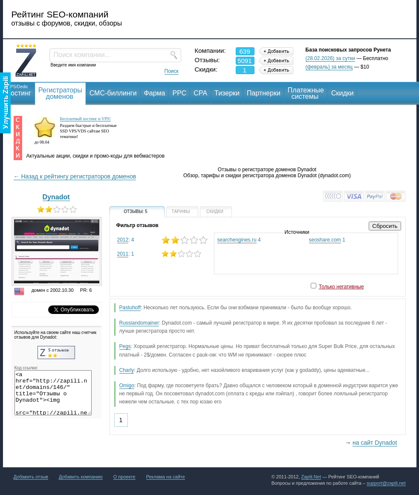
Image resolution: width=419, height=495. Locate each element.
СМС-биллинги (113, 93)
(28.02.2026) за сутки (330, 58)
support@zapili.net (386, 483)
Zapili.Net (311, 476)
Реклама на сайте (165, 476)
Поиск (172, 71)
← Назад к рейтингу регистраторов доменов (75, 176)
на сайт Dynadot (375, 442)
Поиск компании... (82, 54)
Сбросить (384, 226)
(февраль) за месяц (329, 67)
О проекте (124, 476)
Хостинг (18, 90)
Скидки (342, 93)
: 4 (162, 240)
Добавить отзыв (31, 476)
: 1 (162, 253)
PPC (179, 93)
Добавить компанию (81, 476)
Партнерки (263, 93)
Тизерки (227, 93)
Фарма (154, 93)
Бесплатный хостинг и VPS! (85, 118)
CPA (200, 93)
